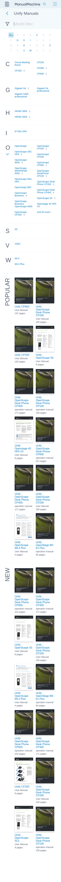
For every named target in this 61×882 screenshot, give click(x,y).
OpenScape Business (21, 194)
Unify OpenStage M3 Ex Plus (44, 545)
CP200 (18, 70)
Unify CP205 (22, 355)
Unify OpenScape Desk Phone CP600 (43, 450)
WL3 (17, 258)
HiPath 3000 (21, 111)
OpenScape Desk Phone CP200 (46, 183)
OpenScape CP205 (43, 147)
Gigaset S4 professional (43, 89)
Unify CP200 (22, 786)
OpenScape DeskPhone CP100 (43, 173)
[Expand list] (7, 155)
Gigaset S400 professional (21, 95)
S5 (16, 229)
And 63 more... (44, 212)
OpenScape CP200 (21, 213)
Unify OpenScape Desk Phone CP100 (43, 401)
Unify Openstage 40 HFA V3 (23, 448)
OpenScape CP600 (43, 163)
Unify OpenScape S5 (45, 356)
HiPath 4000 (21, 117)
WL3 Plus (19, 264)
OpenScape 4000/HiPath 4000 (21, 171)
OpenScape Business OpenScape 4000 (23, 204)
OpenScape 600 (23, 187)
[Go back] (7, 13)
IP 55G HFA (21, 131)
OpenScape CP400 (43, 155)
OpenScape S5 (44, 198)
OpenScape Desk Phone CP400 (46, 191)
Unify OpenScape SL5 (21, 838)
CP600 (40, 73)
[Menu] (55, 4)
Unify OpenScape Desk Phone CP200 (43, 311)
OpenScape (21, 146)
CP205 (40, 62)
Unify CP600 (22, 306)
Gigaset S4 (20, 88)
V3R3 (17, 244)
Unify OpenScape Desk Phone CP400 (22, 401)
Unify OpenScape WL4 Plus (21, 545)
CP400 (40, 68)
